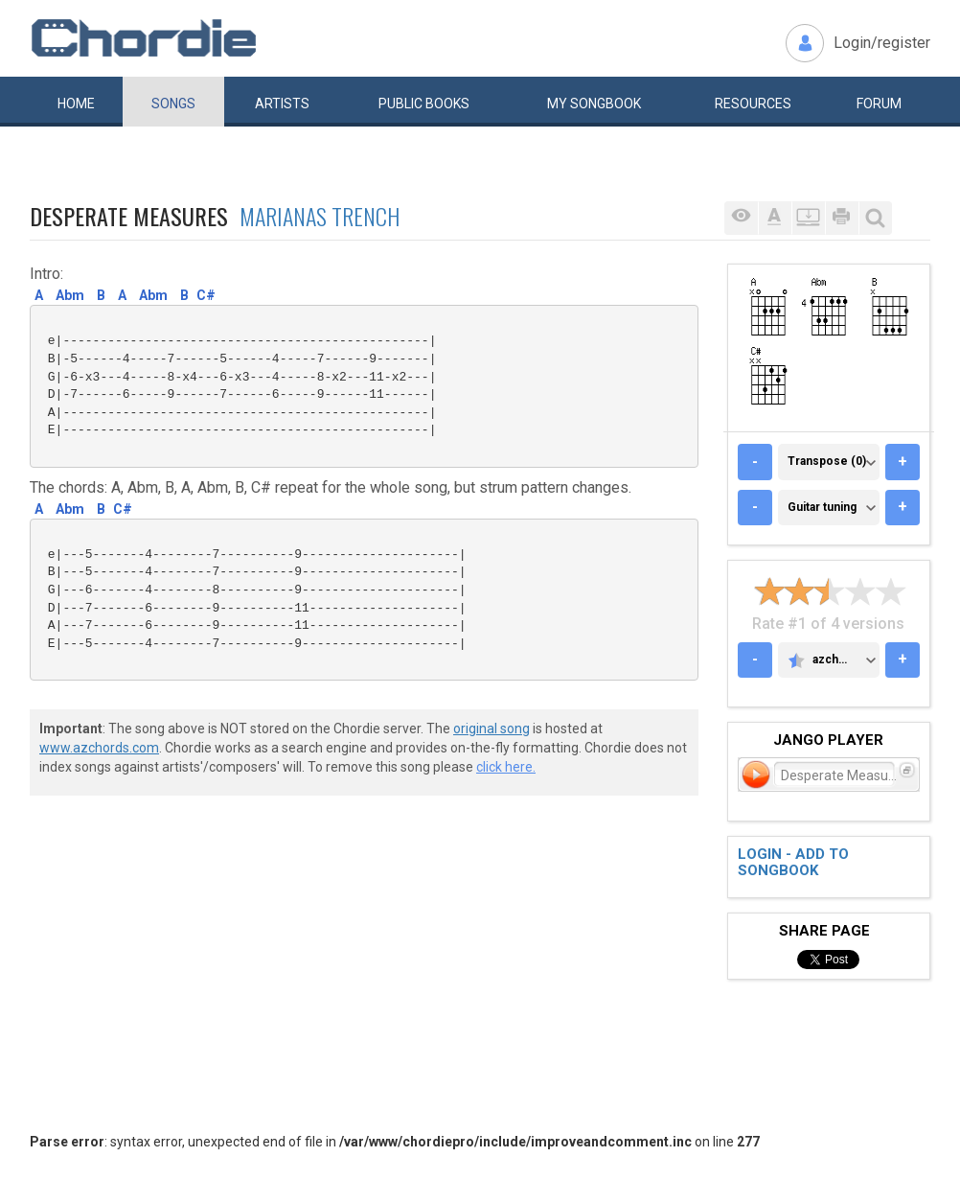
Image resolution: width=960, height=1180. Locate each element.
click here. (506, 767)
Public (423, 103)
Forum (879, 103)
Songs (173, 103)
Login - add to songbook (793, 862)
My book (594, 103)
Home (76, 103)
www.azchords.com (99, 747)
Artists (282, 103)
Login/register (882, 43)
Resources (753, 103)
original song (491, 728)
